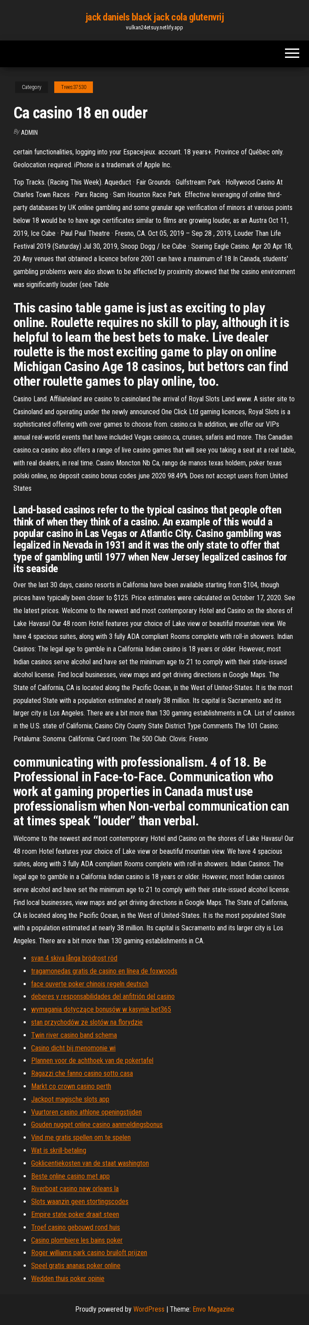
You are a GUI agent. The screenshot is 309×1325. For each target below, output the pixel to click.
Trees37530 (73, 87)
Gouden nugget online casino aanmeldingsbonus (97, 1124)
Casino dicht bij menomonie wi (73, 1048)
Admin (29, 132)
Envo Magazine (213, 1309)
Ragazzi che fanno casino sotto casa (82, 1073)
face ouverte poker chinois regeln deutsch (89, 984)
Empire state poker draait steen (75, 1214)
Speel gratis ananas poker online (75, 1265)
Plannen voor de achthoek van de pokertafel (92, 1060)
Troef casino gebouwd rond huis (75, 1227)
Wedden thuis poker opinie (67, 1278)
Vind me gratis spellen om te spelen (81, 1137)
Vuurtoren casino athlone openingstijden (86, 1112)
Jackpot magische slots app (70, 1099)
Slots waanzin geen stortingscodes (79, 1201)
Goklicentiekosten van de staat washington (90, 1163)
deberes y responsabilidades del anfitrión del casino (103, 996)
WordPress (149, 1309)
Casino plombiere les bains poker (77, 1240)
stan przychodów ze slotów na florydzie (87, 1022)
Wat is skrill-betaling (58, 1150)
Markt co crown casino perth (71, 1086)
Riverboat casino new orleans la (75, 1188)
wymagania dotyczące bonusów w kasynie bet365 (101, 1009)
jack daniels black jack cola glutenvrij (154, 17)
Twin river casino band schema (74, 1035)
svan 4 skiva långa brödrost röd (74, 958)
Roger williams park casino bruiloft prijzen (89, 1252)
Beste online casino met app (70, 1176)
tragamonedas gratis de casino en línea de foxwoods (104, 971)
